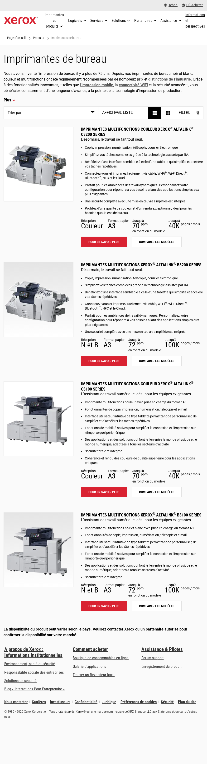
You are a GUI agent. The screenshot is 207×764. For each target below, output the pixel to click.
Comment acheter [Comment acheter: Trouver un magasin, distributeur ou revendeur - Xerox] (90, 649)
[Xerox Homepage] (21, 20)
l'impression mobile (96, 85)
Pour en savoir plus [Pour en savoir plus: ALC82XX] (104, 242)
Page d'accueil (16, 38)
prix (140, 79)
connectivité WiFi (133, 85)
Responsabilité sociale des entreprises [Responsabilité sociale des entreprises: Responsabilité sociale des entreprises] (34, 672)
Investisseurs (60, 702)
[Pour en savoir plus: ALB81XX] (38, 549)
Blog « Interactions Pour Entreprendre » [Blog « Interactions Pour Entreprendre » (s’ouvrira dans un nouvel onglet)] (34, 689)
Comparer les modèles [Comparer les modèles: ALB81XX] (156, 606)
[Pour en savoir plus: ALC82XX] (38, 164)
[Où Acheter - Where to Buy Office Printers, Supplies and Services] (192, 5)
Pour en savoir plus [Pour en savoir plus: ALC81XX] (104, 492)
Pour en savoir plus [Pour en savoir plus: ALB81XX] (104, 606)
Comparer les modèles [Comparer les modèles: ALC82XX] (156, 242)
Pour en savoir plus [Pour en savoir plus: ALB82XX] (104, 361)
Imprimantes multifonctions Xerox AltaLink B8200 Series (141, 264)
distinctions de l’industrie (169, 79)
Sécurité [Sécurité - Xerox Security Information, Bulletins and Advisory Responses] (167, 702)
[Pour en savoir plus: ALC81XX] (38, 418)
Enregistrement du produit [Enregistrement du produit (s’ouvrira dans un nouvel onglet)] (161, 666)
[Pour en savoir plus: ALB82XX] (38, 299)
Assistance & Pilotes (162, 649)
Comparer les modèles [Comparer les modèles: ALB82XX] (156, 361)
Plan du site (187, 702)
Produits (38, 38)
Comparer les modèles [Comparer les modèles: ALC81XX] (156, 492)
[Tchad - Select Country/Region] (171, 5)
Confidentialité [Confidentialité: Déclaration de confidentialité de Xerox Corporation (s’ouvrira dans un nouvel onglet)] (86, 702)
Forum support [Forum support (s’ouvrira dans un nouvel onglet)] (152, 658)
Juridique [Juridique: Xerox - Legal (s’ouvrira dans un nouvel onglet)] (109, 702)
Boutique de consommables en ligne (101, 658)
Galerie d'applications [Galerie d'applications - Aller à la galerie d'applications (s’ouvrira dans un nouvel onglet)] (89, 666)
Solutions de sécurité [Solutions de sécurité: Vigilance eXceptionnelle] (20, 680)
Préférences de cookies (138, 702)
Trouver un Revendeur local (94, 675)
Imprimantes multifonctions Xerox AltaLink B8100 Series (141, 514)
